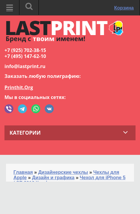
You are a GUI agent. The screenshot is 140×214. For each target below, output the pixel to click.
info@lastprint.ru (24, 66)
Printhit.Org (18, 87)
